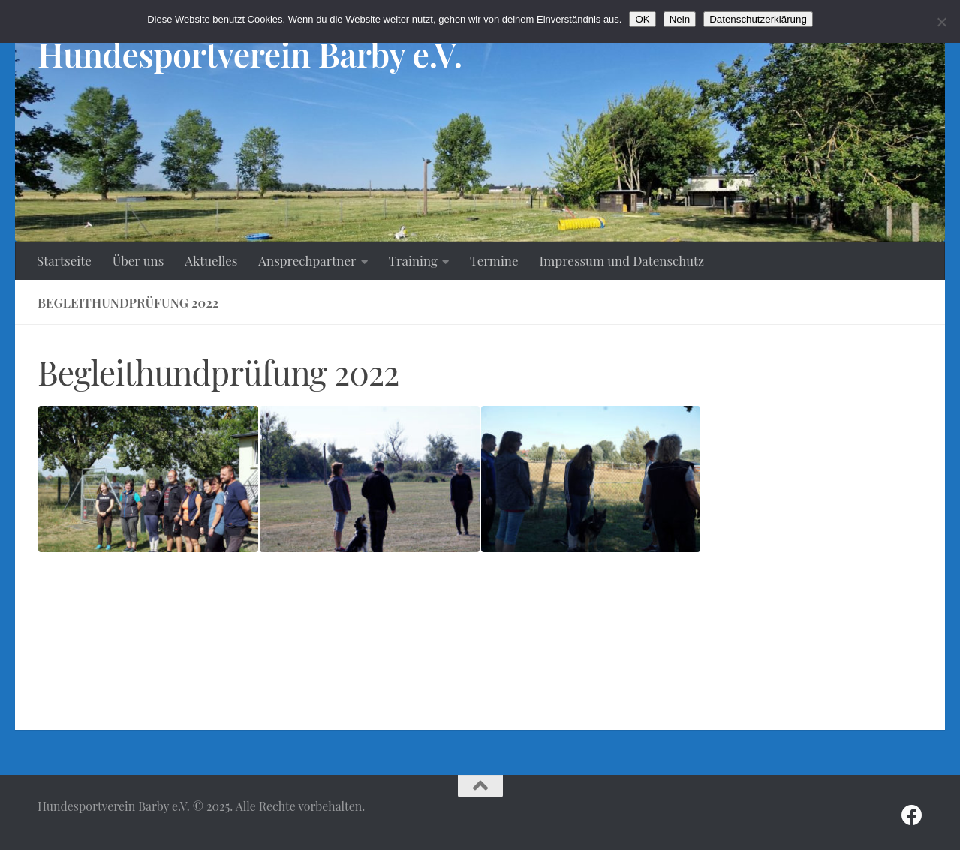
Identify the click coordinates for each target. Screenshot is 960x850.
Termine (494, 260)
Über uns (138, 260)
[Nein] (941, 21)
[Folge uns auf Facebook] (911, 815)
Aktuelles (211, 260)
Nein (680, 19)
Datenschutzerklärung (758, 19)
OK (642, 19)
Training (413, 260)
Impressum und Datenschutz (622, 260)
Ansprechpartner (307, 260)
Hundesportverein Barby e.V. (250, 54)
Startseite (64, 260)
